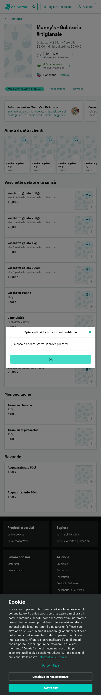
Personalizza (50, 667)
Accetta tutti (50, 690)
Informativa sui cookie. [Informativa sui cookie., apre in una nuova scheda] (53, 659)
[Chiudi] (90, 332)
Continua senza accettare (50, 678)
